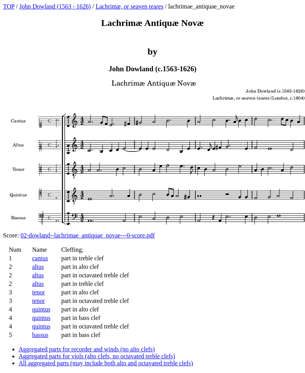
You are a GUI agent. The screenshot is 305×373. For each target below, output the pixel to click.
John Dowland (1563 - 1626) (55, 6)
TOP (8, 6)
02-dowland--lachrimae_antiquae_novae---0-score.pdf (88, 235)
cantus (40, 258)
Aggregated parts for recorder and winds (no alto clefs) (87, 349)
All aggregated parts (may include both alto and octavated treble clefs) (106, 363)
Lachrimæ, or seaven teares (129, 6)
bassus (40, 335)
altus (38, 266)
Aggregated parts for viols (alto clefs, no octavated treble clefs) (97, 356)
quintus (41, 309)
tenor (38, 292)
